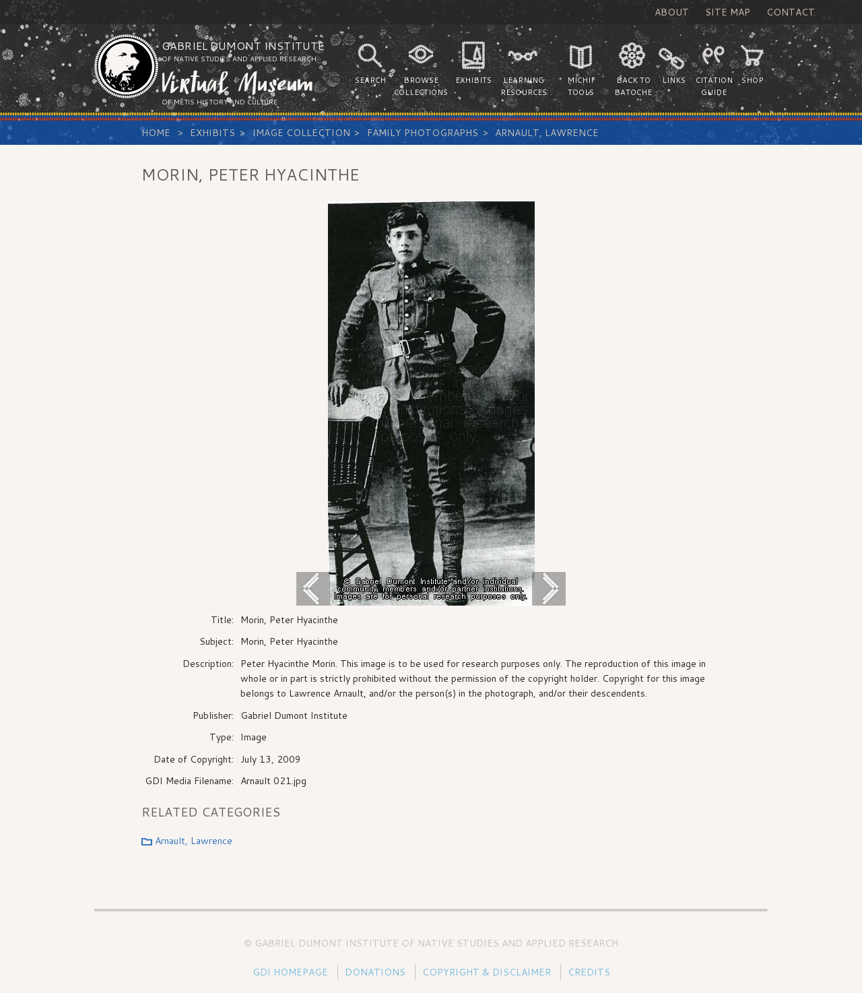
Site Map (727, 12)
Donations (375, 972)
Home (155, 132)
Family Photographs (422, 132)
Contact (790, 12)
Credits (589, 972)
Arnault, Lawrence (547, 132)
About (672, 12)
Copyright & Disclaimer (486, 972)
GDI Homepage (290, 972)
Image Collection (301, 132)
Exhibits (212, 132)
